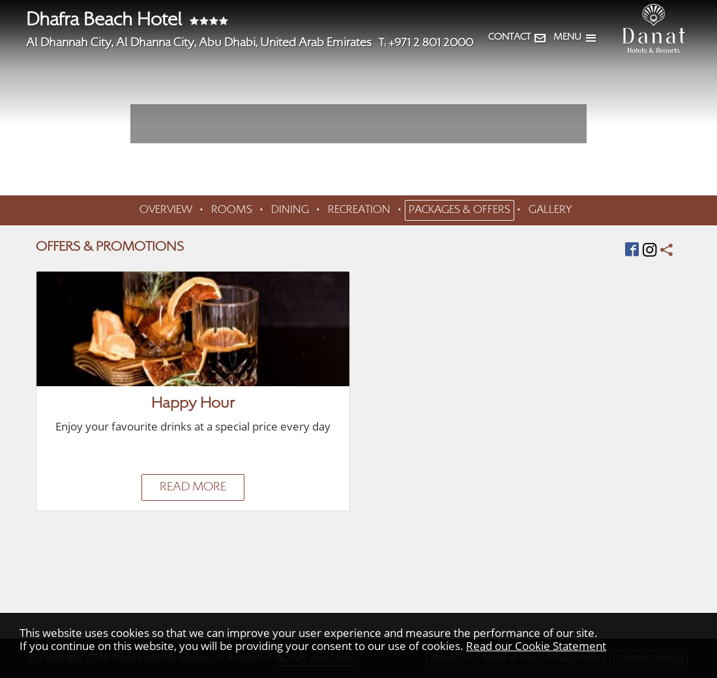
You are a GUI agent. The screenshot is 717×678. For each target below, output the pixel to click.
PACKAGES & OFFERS (459, 210)
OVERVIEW (165, 210)
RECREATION (359, 210)
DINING (290, 210)
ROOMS (231, 210)
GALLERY (550, 210)
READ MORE (193, 487)
